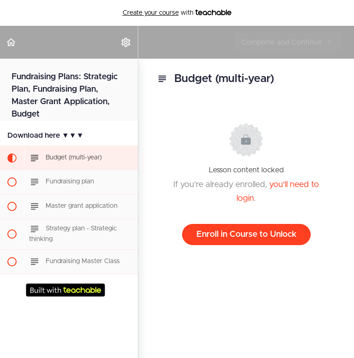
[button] (11, 42)
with (177, 13)
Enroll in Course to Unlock (246, 234)
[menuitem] (126, 42)
